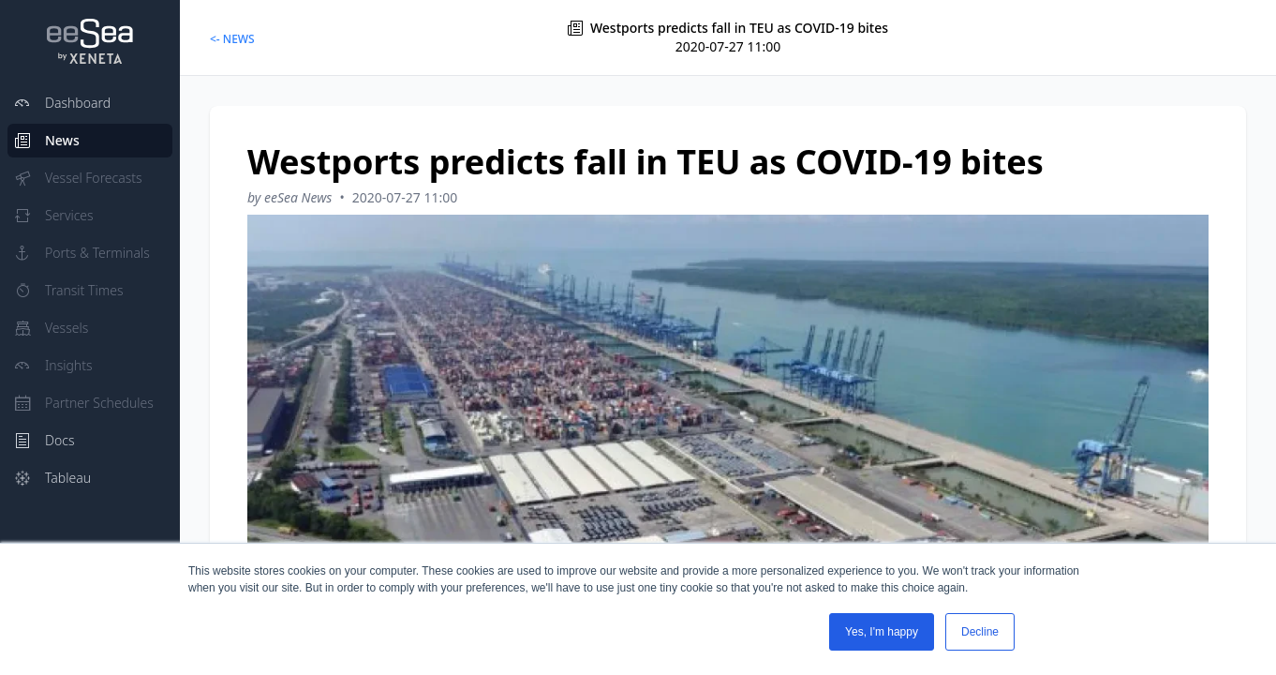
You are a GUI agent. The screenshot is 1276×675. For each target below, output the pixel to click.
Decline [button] (980, 631)
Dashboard (63, 103)
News (47, 140)
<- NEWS (232, 39)
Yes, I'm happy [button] (881, 631)
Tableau (53, 478)
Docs (44, 440)
